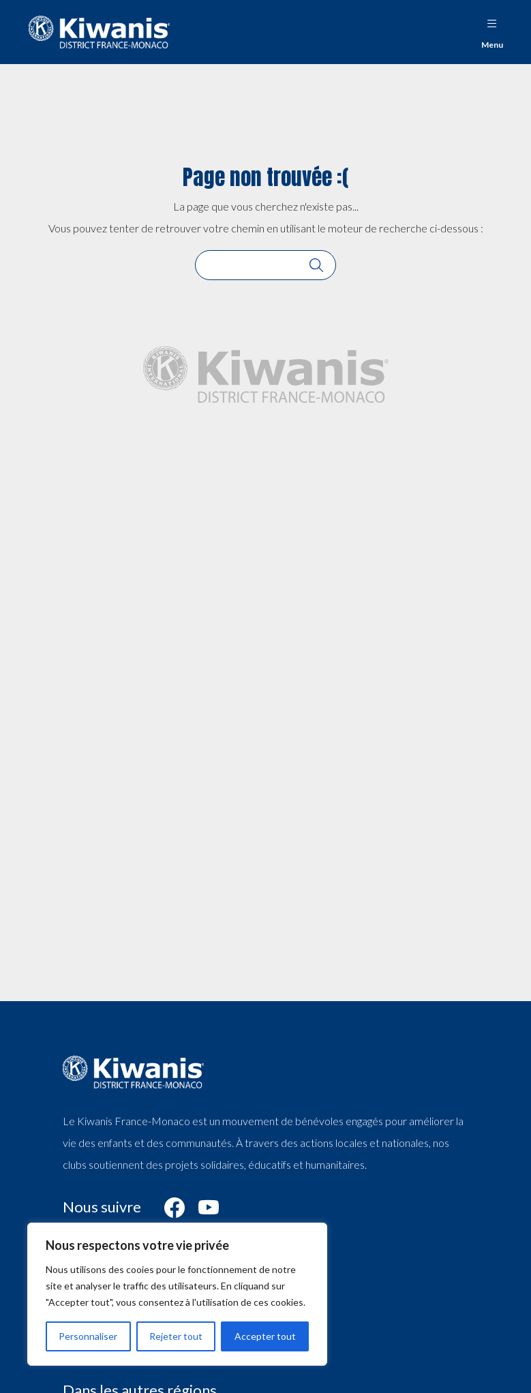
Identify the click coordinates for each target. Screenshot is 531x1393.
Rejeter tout (175, 1336)
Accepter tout (265, 1336)
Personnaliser (88, 1336)
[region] (177, 1294)
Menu (492, 30)
